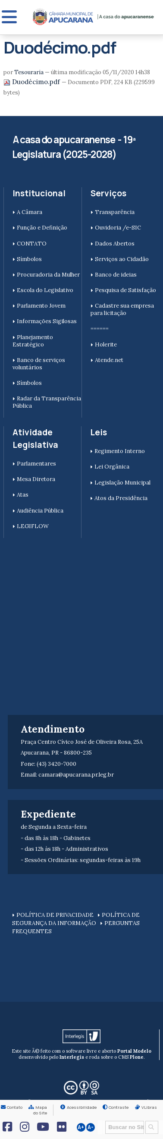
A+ (81, 1127)
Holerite (106, 344)
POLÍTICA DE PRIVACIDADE (55, 915)
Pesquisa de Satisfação (125, 290)
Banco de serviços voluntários (39, 363)
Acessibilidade (82, 1107)
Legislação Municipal (122, 482)
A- (91, 1127)
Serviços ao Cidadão (122, 259)
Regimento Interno (119, 451)
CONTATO (32, 243)
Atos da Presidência (120, 498)
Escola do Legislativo (45, 290)
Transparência (115, 212)
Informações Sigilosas (47, 321)
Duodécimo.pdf (32, 82)
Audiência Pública (40, 510)
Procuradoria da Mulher (48, 274)
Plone (137, 1057)
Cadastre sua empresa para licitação (122, 309)
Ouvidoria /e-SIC (118, 227)
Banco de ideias (116, 274)
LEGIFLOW (33, 526)
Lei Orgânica (111, 466)
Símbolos (29, 259)
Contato (14, 1107)
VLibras (149, 1107)
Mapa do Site (40, 1110)
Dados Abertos (115, 243)
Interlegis (72, 1057)
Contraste (119, 1107)
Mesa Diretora (36, 479)
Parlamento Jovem (41, 305)
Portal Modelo (134, 1051)
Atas (22, 494)
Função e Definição (42, 227)
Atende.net (109, 360)
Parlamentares (36, 463)
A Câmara (29, 212)
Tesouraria (29, 72)
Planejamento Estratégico (33, 341)
